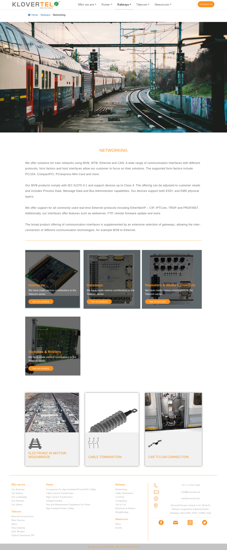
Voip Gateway (18, 527)
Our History (17, 493)
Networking (121, 489)
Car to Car (120, 504)
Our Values (16, 504)
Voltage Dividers (54, 500)
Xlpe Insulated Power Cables (60, 508)
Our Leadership (19, 497)
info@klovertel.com (190, 492)
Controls (119, 497)
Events (118, 527)
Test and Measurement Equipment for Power (68, 504)
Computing (121, 500)
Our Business (17, 489)
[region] (113, 77)
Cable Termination (124, 493)
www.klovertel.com (190, 498)
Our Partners (17, 500)
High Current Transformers (59, 497)
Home (33, 14)
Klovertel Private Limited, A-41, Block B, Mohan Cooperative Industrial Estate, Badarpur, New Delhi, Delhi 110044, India (190, 509)
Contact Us (206, 4)
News (118, 524)
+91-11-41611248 (191, 485)
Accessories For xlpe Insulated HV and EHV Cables (71, 489)
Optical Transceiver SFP (22, 535)
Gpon (14, 524)
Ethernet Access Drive (22, 516)
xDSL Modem (18, 531)
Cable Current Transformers (60, 493)
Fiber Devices (18, 520)
